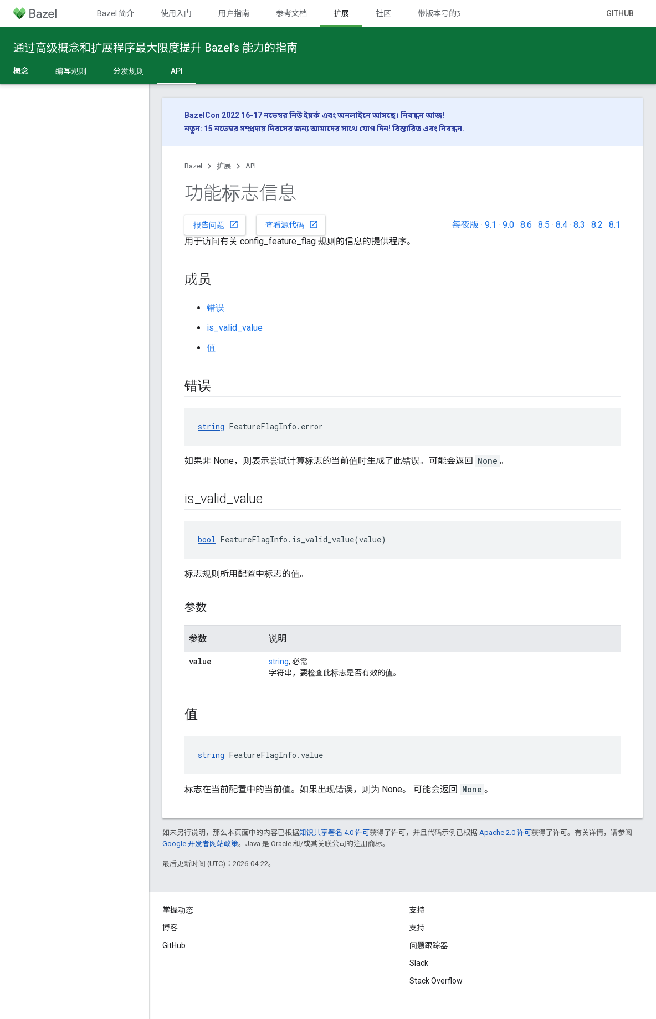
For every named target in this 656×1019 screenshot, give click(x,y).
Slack (418, 963)
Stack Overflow (436, 980)
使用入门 (176, 13)
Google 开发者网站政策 (200, 843)
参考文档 (291, 13)
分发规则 (128, 70)
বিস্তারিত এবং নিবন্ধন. (428, 128)
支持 (417, 927)
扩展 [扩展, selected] (341, 13)
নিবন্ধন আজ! (422, 115)
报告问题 (216, 224)
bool (207, 539)
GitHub (620, 13)
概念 (21, 70)
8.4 (561, 224)
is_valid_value (235, 327)
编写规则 (70, 70)
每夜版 (465, 224)
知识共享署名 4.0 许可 (334, 832)
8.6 (526, 224)
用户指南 (233, 13)
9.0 (508, 224)
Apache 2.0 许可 (505, 832)
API (250, 166)
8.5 (544, 224)
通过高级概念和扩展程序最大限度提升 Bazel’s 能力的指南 (155, 47)
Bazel (193, 166)
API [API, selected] (177, 70)
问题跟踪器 (428, 945)
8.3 (579, 224)
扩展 (224, 166)
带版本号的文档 (445, 13)
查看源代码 (292, 224)
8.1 (615, 224)
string (211, 426)
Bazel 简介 (115, 13)
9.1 (490, 224)
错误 (215, 308)
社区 (383, 13)
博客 (170, 927)
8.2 (597, 224)
